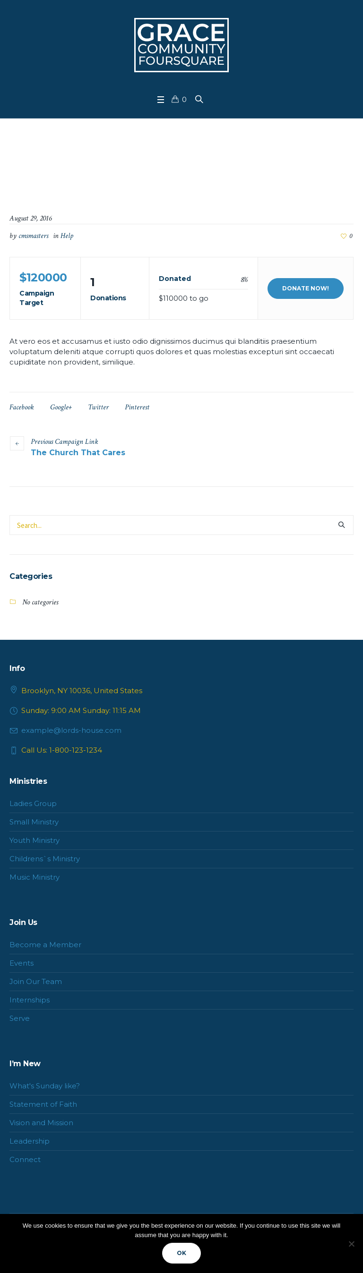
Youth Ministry (34, 840)
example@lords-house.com (71, 730)
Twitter (98, 407)
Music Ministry (34, 877)
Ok (181, 1252)
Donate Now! (305, 288)
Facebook (21, 407)
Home (139, 165)
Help (66, 236)
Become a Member (45, 944)
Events (21, 963)
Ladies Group (33, 803)
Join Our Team (35, 981)
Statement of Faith (43, 1104)
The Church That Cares (78, 452)
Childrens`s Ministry (44, 858)
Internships (29, 999)
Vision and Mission (41, 1122)
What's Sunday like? (44, 1085)
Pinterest (137, 407)
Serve (19, 1018)
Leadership (29, 1141)
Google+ (61, 407)
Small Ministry (34, 821)
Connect (25, 1159)
